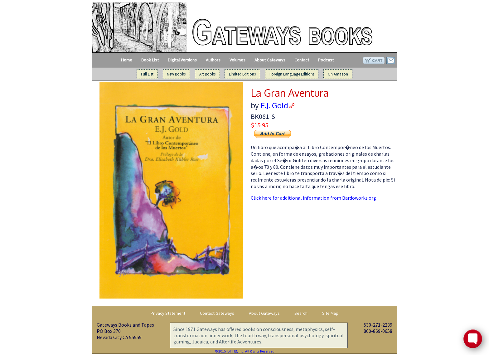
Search (300, 313)
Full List (147, 74)
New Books (176, 74)
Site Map (330, 313)
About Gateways (269, 60)
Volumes (237, 60)
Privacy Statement (168, 313)
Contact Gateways (217, 313)
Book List (150, 60)
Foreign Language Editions (291, 74)
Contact (301, 60)
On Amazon (338, 74)
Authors (213, 60)
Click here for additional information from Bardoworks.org (313, 198)
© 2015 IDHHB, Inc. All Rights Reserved (244, 351)
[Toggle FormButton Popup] (472, 338)
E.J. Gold (274, 105)
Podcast (326, 60)
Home (126, 60)
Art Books (207, 74)
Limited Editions (242, 74)
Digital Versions (182, 60)
